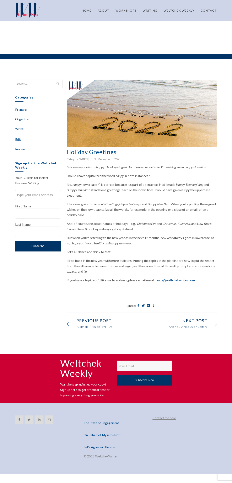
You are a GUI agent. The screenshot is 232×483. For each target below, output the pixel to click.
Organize (21, 119)
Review (20, 149)
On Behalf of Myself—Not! (102, 435)
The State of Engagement (101, 423)
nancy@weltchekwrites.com (175, 280)
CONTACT (209, 10)
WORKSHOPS (125, 10)
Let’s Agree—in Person (99, 447)
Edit (18, 139)
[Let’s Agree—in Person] (116, 442)
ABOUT (103, 10)
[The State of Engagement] (116, 417)
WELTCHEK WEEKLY (179, 10)
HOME (86, 10)
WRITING (150, 10)
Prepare (21, 109)
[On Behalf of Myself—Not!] (116, 430)
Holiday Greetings (92, 151)
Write (19, 129)
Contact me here (164, 418)
